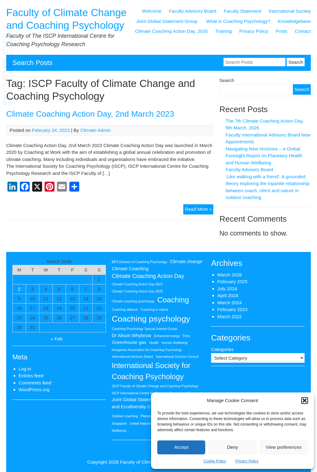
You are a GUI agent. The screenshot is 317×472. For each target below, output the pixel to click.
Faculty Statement (242, 11)
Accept (181, 447)
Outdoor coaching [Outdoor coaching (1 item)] (125, 416)
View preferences (284, 447)
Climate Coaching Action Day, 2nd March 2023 (90, 114)
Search (226, 80)
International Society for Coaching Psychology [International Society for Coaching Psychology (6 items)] (151, 371)
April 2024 (227, 295)
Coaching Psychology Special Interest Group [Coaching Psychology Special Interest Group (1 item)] (144, 329)
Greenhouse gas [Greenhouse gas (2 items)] (129, 342)
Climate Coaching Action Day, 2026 (171, 31)
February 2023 (232, 309)
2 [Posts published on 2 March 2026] (19, 289)
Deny (232, 447)
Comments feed (35, 382)
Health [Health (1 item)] (154, 342)
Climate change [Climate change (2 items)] (186, 261)
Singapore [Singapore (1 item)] (119, 423)
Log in (25, 368)
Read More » (199, 210)
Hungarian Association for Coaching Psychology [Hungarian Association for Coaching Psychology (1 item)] (147, 350)
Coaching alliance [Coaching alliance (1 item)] (125, 309)
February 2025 (232, 281)
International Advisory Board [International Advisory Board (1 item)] (132, 356)
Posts (282, 31)
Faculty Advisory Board (192, 11)
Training (223, 31)
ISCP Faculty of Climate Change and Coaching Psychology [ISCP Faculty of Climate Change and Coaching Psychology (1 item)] (155, 386)
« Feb (57, 338)
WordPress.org (34, 389)
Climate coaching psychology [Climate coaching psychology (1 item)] (133, 301)
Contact (303, 31)
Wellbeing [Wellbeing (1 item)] (119, 430)
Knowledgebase (294, 21)
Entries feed (31, 375)
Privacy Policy (246, 461)
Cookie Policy (214, 461)
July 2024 (227, 288)
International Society (290, 11)
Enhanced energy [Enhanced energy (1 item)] (167, 336)
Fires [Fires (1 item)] (186, 336)
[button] (305, 400)
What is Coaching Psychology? (238, 21)
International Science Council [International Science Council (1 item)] (177, 356)
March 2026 (229, 274)
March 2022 (229, 316)
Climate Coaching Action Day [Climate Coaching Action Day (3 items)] (148, 276)
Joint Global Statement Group (167, 21)
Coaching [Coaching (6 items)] (173, 300)
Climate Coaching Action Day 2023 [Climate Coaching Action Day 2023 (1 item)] (137, 284)
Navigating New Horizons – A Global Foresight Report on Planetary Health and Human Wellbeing (264, 155)
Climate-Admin (95, 130)
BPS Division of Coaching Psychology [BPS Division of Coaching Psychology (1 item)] (139, 262)
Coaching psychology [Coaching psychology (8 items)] (151, 318)
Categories (222, 349)
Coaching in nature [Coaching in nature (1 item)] (154, 309)
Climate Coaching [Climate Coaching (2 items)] (130, 268)
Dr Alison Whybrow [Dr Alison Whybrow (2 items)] (131, 335)
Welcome (151, 11)
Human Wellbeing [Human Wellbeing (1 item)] (175, 342)
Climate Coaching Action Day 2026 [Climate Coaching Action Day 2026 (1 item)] (137, 291)
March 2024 (229, 302)
